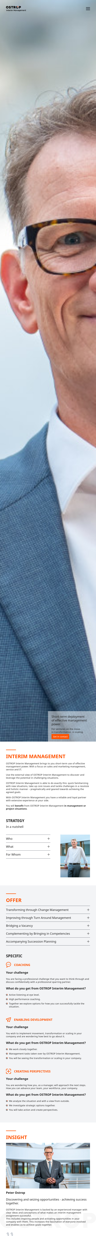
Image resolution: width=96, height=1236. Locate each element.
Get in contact (60, 736)
